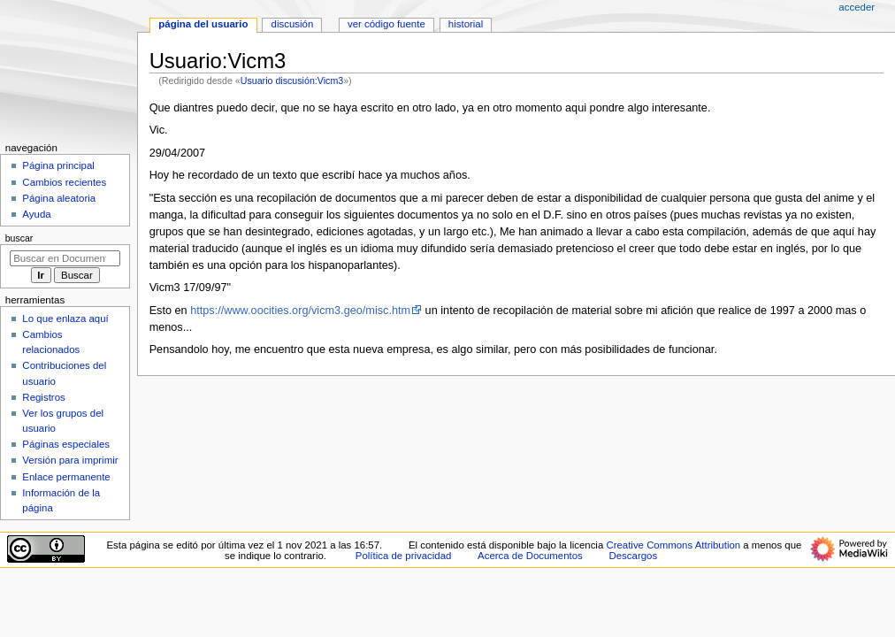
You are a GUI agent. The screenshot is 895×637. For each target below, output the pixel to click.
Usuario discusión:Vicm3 (292, 80)
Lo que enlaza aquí (65, 318)
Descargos (633, 555)
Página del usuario (203, 24)
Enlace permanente (66, 477)
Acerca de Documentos (530, 555)
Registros (43, 397)
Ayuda (36, 214)
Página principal (58, 165)
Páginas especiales (66, 444)
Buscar (19, 238)
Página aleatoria (59, 198)
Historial (465, 24)
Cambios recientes (64, 182)
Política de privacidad (404, 555)
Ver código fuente (386, 24)
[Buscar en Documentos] (65, 258)
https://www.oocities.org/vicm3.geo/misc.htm (300, 310)
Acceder (856, 7)
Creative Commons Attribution (673, 545)
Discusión (293, 24)
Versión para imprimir (70, 460)
